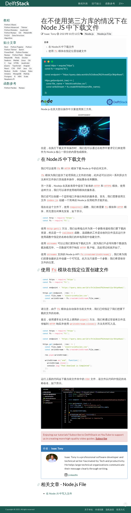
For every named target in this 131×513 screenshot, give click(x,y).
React (6, 68)
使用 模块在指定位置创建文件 (67, 50)
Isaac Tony (50, 33)
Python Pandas (22, 52)
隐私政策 (110, 509)
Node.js (7, 71)
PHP (19, 68)
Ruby (30, 71)
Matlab (16, 60)
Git (20, 33)
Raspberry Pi (9, 79)
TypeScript (16, 66)
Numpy (7, 55)
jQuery (7, 66)
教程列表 (83, 3)
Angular (27, 66)
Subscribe (101, 438)
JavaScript (24, 30)
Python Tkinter (10, 49)
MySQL (27, 74)
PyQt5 (7, 35)
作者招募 (99, 509)
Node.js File (104, 33)
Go (30, 68)
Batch (21, 49)
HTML (16, 63)
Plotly (17, 58)
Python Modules (11, 30)
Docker (25, 58)
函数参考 (110, 3)
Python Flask (17, 55)
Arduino (7, 74)
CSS (13, 68)
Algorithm (8, 38)
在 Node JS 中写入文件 (59, 493)
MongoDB (17, 74)
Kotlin (15, 71)
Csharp (23, 71)
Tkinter (24, 27)
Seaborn (7, 60)
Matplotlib (28, 33)
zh (121, 3)
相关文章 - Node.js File (63, 484)
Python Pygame (17, 47)
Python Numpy (10, 33)
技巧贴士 (96, 3)
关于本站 (89, 509)
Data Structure (18, 35)
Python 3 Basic (10, 25)
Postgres (8, 76)
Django (28, 55)
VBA (19, 76)
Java (25, 68)
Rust (6, 47)
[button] (84, 130)
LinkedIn (71, 474)
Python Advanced (11, 27)
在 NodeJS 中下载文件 (61, 46)
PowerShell (8, 52)
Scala (26, 76)
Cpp (9, 63)
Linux (23, 60)
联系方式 (120, 509)
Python (29, 47)
